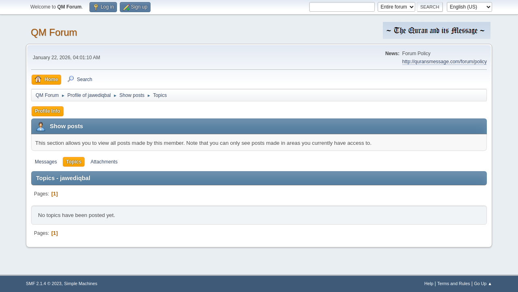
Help (429, 283)
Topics (73, 162)
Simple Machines (80, 283)
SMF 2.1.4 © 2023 (44, 283)
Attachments (104, 162)
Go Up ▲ (483, 283)
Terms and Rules (453, 283)
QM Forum (54, 32)
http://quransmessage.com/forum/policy (444, 61)
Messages (46, 162)
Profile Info (47, 111)
